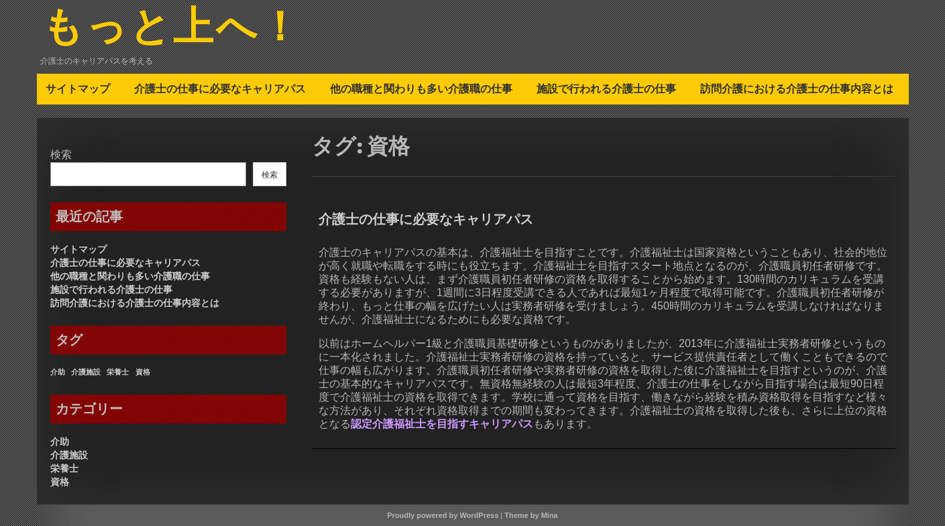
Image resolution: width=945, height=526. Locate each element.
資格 (59, 481)
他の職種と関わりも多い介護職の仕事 (421, 88)
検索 (61, 154)
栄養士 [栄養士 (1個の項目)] (118, 372)
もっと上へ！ (172, 29)
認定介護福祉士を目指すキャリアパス (442, 424)
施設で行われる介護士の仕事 (606, 88)
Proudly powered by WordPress (442, 515)
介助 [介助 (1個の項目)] (57, 372)
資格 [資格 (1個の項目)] (142, 372)
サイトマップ (78, 88)
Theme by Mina (530, 515)
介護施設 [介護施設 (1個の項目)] (86, 372)
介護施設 (69, 455)
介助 (59, 441)
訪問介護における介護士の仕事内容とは (796, 88)
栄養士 (64, 468)
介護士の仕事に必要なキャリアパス (220, 88)
